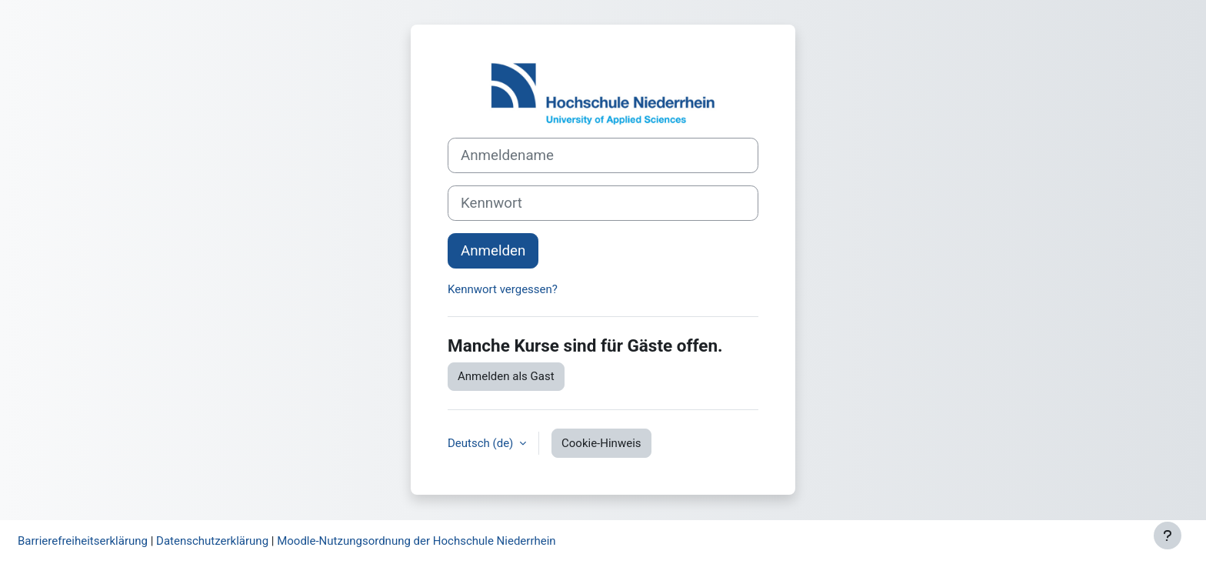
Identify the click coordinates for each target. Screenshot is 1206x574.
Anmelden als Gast (506, 376)
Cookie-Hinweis (601, 443)
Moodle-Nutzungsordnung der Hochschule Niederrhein (416, 541)
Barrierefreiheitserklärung (83, 541)
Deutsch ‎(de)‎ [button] (482, 443)
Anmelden (493, 250)
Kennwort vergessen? (503, 289)
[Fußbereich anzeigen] (1167, 535)
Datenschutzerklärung (212, 541)
